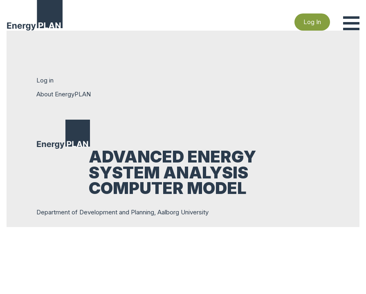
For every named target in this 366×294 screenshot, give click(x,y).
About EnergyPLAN (63, 94)
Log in (45, 80)
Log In (312, 22)
